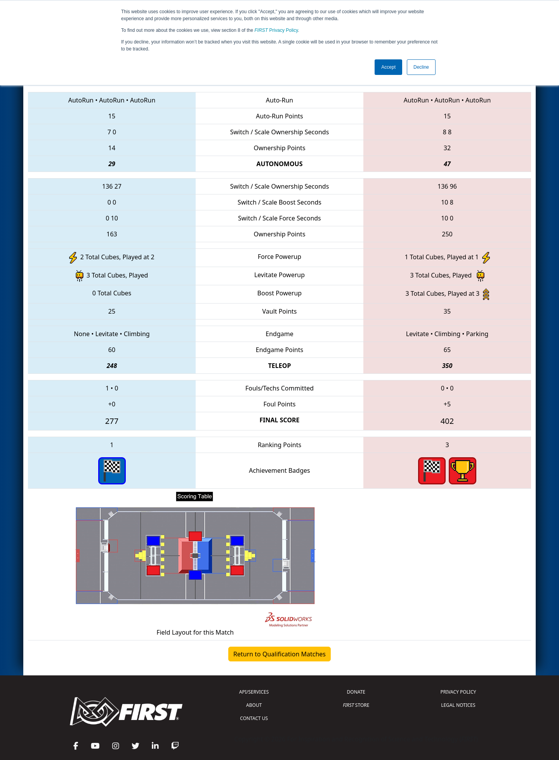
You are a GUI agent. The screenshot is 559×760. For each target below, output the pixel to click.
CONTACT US (254, 718)
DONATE (356, 692)
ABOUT (254, 705)
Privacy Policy (276, 30)
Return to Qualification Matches (279, 654)
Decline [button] (421, 67)
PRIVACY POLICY (458, 692)
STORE (356, 705)
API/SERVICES (254, 692)
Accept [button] (388, 67)
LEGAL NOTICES (458, 705)
